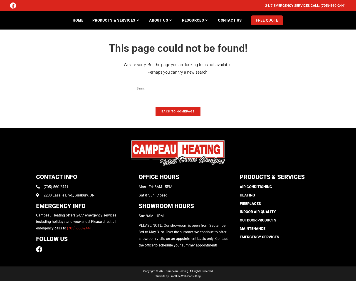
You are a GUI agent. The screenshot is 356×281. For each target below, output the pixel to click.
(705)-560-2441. (80, 228)
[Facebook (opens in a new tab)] (13, 6)
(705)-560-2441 (333, 6)
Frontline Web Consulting (185, 276)
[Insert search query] (178, 88)
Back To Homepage (178, 111)
